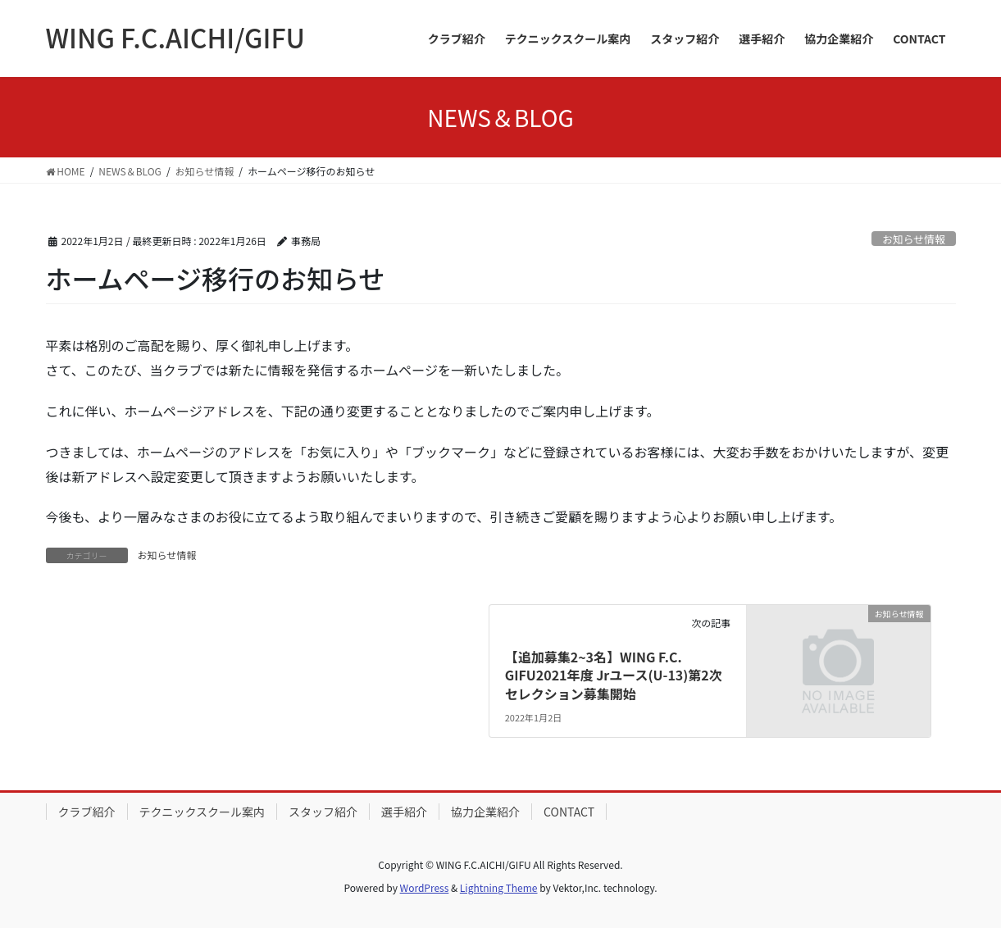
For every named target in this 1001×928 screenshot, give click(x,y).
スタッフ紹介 (323, 811)
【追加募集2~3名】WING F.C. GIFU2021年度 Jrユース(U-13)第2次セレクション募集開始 (613, 675)
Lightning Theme (499, 887)
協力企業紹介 (485, 811)
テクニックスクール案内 (202, 811)
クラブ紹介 (87, 811)
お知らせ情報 (913, 239)
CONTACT (569, 811)
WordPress (424, 887)
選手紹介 (404, 811)
